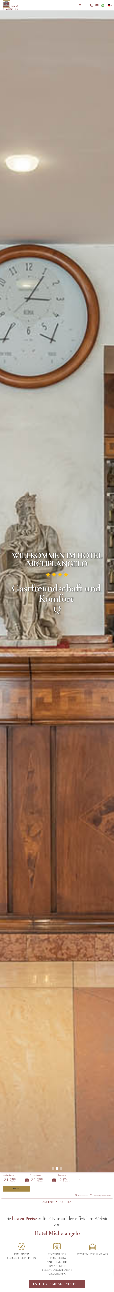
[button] (80, 5)
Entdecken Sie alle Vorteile (57, 1275)
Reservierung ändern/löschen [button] (100, 1187)
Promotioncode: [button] (81, 1187)
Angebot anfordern (57, 1193)
